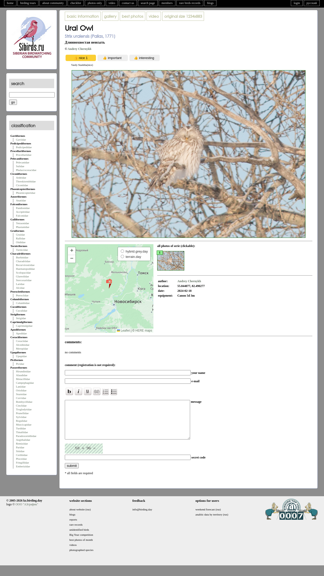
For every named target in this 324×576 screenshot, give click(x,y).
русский (312, 3)
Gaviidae (21, 139)
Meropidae (22, 348)
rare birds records (189, 3)
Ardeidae (21, 177)
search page (148, 3)
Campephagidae (25, 382)
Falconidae (22, 215)
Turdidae (21, 428)
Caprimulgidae (24, 325)
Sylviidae (21, 416)
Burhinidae (22, 257)
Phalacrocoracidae (26, 169)
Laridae (20, 283)
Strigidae (21, 318)
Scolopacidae (23, 272)
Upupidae (21, 356)
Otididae (21, 242)
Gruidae (20, 234)
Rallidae (20, 238)
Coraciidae (22, 340)
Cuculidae (21, 310)
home (10, 3)
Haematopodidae (25, 268)
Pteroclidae (22, 295)
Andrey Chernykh (79, 49)
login (297, 3)
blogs (210, 3)
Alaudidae (21, 375)
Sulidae (20, 166)
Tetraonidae (22, 223)
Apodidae (21, 333)
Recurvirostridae (25, 264)
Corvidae (21, 397)
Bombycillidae (24, 401)
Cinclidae (21, 405)
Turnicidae (22, 249)
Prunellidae (22, 413)
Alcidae (20, 287)
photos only (95, 3)
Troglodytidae (24, 409)
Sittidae (20, 451)
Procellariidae (23, 154)
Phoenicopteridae (25, 192)
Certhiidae (22, 454)
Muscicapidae (23, 424)
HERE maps (143, 330)
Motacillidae (23, 378)
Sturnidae (21, 394)
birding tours (28, 3)
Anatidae (21, 200)
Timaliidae (22, 432)
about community (53, 3)
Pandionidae (23, 207)
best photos (132, 16)
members (167, 3)
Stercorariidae (24, 280)
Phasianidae (22, 226)
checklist (75, 3)
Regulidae (21, 420)
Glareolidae (22, 276)
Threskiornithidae (26, 181)
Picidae (20, 363)
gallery (110, 16)
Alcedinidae (22, 344)
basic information (83, 16)
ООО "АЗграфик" (26, 512)
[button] (109, 283)
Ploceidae (21, 458)
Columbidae (23, 302)
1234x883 (183, 16)
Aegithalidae (23, 439)
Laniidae (21, 386)
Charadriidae (23, 261)
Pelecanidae (22, 162)
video (112, 3)
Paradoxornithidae (26, 435)
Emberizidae (23, 466)
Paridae (20, 447)
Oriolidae (21, 390)
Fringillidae (22, 462)
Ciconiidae (22, 185)
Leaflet (123, 330)
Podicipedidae (24, 147)
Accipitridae (23, 211)
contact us (128, 3)
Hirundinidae (23, 371)
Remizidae (22, 443)
